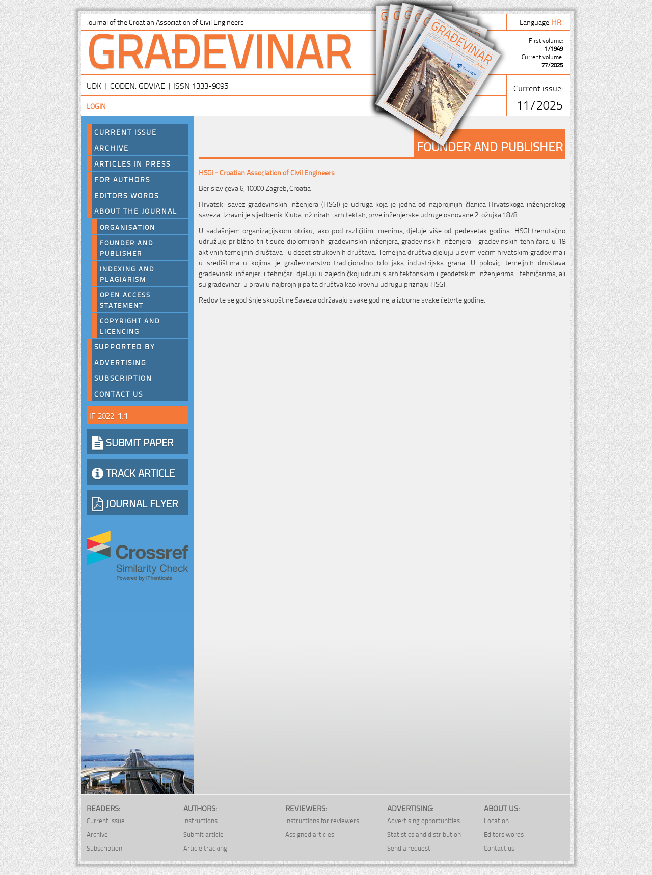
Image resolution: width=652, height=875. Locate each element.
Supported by (124, 346)
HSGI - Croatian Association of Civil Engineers (267, 172)
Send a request (408, 848)
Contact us (118, 394)
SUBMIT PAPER (133, 441)
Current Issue (125, 132)
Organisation (127, 227)
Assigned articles (309, 834)
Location (496, 820)
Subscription (123, 378)
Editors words (126, 195)
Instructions (200, 820)
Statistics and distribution (424, 834)
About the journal (135, 211)
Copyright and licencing (130, 325)
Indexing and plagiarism (127, 273)
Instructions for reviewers (322, 820)
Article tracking (205, 848)
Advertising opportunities (423, 820)
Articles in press (132, 163)
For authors (122, 179)
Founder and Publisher (126, 247)
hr (557, 21)
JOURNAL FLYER (135, 502)
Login (96, 105)
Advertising (120, 362)
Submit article (203, 834)
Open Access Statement (125, 299)
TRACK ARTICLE (133, 472)
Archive (111, 148)
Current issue (106, 820)
